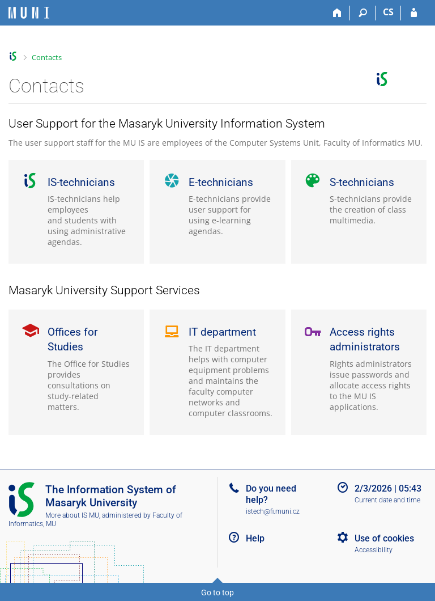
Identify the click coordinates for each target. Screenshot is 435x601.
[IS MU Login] (414, 13)
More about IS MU (72, 515)
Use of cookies (384, 538)
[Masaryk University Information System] (28, 13)
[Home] (337, 13)
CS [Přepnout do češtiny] (388, 12)
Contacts (47, 57)
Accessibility (374, 550)
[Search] (363, 13)
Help (255, 538)
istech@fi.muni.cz (273, 511)
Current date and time (387, 500)
